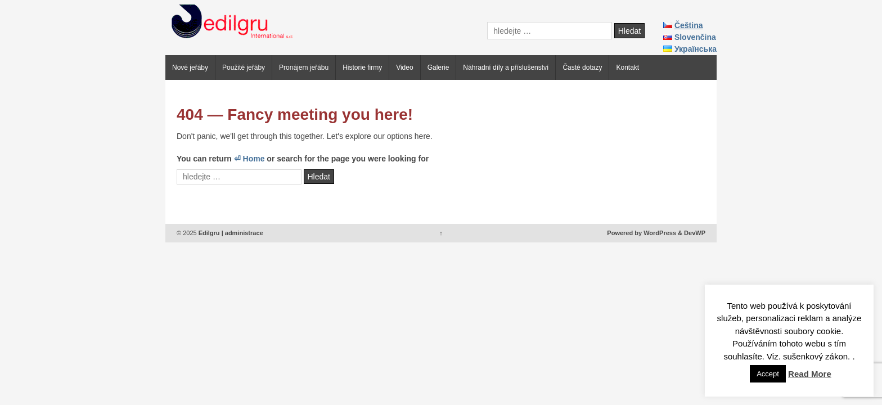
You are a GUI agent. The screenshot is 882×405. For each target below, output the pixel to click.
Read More (809, 373)
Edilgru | (211, 233)
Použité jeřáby (243, 67)
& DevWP (691, 233)
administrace (244, 233)
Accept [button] (768, 374)
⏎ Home (249, 158)
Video (404, 67)
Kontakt (627, 67)
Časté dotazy (582, 67)
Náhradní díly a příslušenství (505, 67)
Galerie (438, 67)
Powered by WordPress (641, 233)
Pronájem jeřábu (303, 67)
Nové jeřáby (190, 67)
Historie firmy (362, 67)
